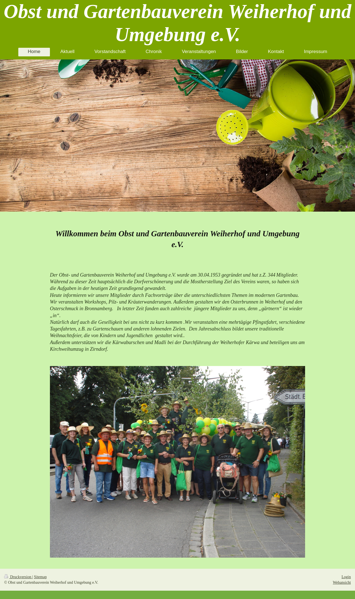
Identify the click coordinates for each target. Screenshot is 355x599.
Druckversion (18, 577)
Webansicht (342, 582)
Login (346, 577)
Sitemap (40, 577)
